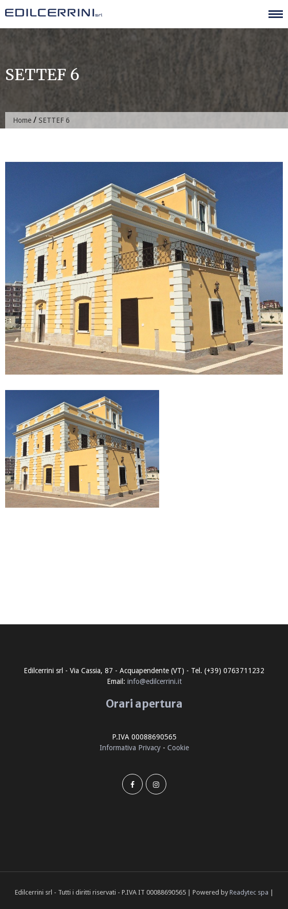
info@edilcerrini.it (154, 681)
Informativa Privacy (130, 748)
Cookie (178, 748)
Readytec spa (248, 892)
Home (22, 120)
